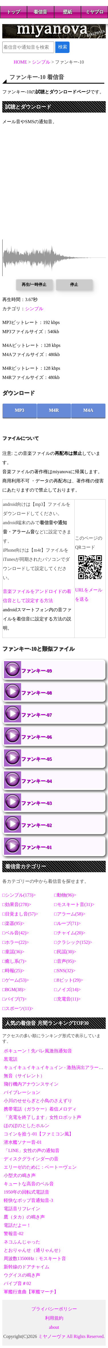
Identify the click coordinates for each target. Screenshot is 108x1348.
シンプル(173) (19, 895)
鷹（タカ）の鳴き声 (24, 1217)
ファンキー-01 (36, 847)
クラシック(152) (73, 942)
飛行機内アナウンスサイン (31, 1084)
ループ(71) (67, 923)
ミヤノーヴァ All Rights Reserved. (71, 1336)
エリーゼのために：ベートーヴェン (40, 1167)
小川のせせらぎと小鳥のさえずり (38, 1100)
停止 (74, 284)
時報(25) (13, 970)
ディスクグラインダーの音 (31, 1158)
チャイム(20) (70, 932)
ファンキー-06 (36, 737)
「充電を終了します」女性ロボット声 (42, 1117)
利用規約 (54, 1318)
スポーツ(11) (18, 1008)
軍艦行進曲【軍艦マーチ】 (31, 1291)
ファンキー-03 (36, 803)
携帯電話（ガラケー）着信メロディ (40, 1109)
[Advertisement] (54, 185)
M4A (88, 410)
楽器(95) (13, 923)
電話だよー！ (17, 1225)
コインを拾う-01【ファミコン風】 (39, 1133)
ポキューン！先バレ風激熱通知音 (38, 1050)
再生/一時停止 (34, 284)
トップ (13, 11)
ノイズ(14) (67, 989)
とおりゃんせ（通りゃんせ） (33, 1250)
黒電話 (10, 1059)
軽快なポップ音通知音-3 (28, 1200)
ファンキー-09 (36, 670)
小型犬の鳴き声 (20, 1175)
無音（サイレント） (24, 1075)
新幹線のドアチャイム (26, 1266)
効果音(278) (17, 904)
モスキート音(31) (74, 904)
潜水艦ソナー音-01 (23, 1142)
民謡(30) (65, 951)
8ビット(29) (69, 980)
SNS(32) (65, 970)
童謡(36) (13, 951)
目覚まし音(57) (20, 913)
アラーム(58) (70, 913)
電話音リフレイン (22, 1208)
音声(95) (65, 961)
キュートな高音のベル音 (29, 1183)
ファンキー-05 (36, 759)
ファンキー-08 (36, 692)
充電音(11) (67, 999)
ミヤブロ (94, 11)
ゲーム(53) (16, 980)
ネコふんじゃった (22, 1241)
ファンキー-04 (36, 781)
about (54, 1327)
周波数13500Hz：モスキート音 (35, 1258)
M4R (54, 410)
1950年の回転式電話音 (26, 1192)
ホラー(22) (16, 942)
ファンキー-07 (36, 715)
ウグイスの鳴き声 (22, 1275)
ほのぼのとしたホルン (26, 1125)
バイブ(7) (14, 999)
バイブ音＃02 (17, 1283)
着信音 (40, 11)
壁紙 (67, 11)
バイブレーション (22, 1092)
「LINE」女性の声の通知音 (32, 1150)
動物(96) (65, 895)
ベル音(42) (16, 932)
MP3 (19, 410)
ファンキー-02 (36, 825)
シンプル (34, 308)
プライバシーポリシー (54, 1308)
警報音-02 (13, 1233)
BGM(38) (14, 989)
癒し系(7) (14, 961)
